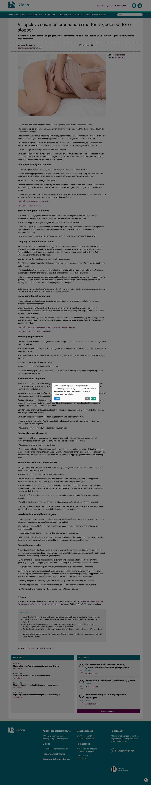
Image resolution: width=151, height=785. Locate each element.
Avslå (87, 399)
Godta (93, 399)
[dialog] (75, 392)
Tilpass (57, 399)
